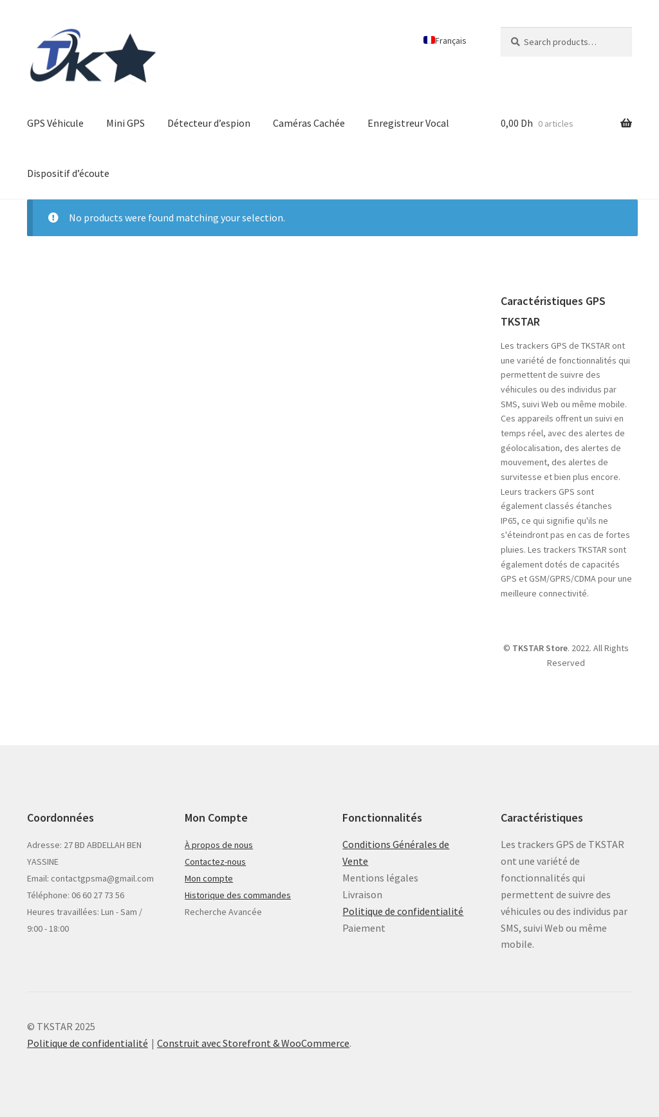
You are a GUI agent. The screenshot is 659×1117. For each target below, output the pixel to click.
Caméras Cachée (309, 122)
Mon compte (209, 878)
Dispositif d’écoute (68, 173)
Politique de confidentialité (402, 911)
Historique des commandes (238, 895)
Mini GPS (125, 122)
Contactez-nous (215, 861)
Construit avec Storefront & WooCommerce (253, 1043)
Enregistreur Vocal (408, 122)
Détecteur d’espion (208, 122)
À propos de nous (219, 845)
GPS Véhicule (55, 122)
